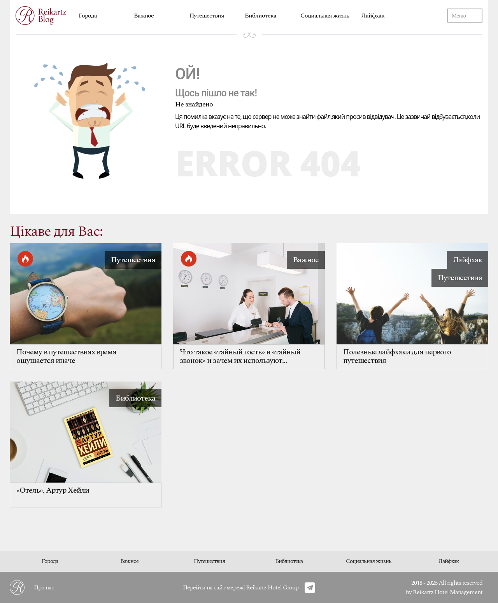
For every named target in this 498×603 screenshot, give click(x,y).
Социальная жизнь (324, 15)
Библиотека (260, 15)
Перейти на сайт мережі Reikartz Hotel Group (240, 587)
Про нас (44, 587)
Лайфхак (372, 15)
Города (88, 15)
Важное (144, 15)
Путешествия (206, 15)
